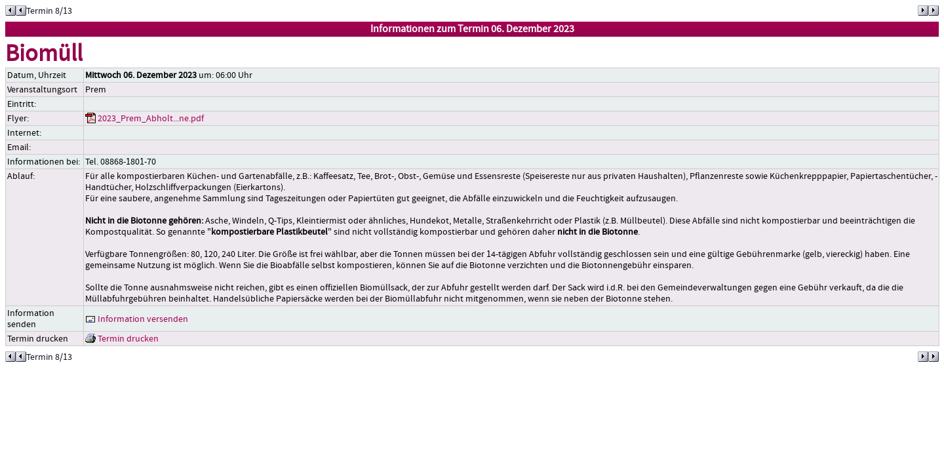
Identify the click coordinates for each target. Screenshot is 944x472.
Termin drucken (122, 338)
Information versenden (136, 318)
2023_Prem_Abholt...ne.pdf (144, 118)
